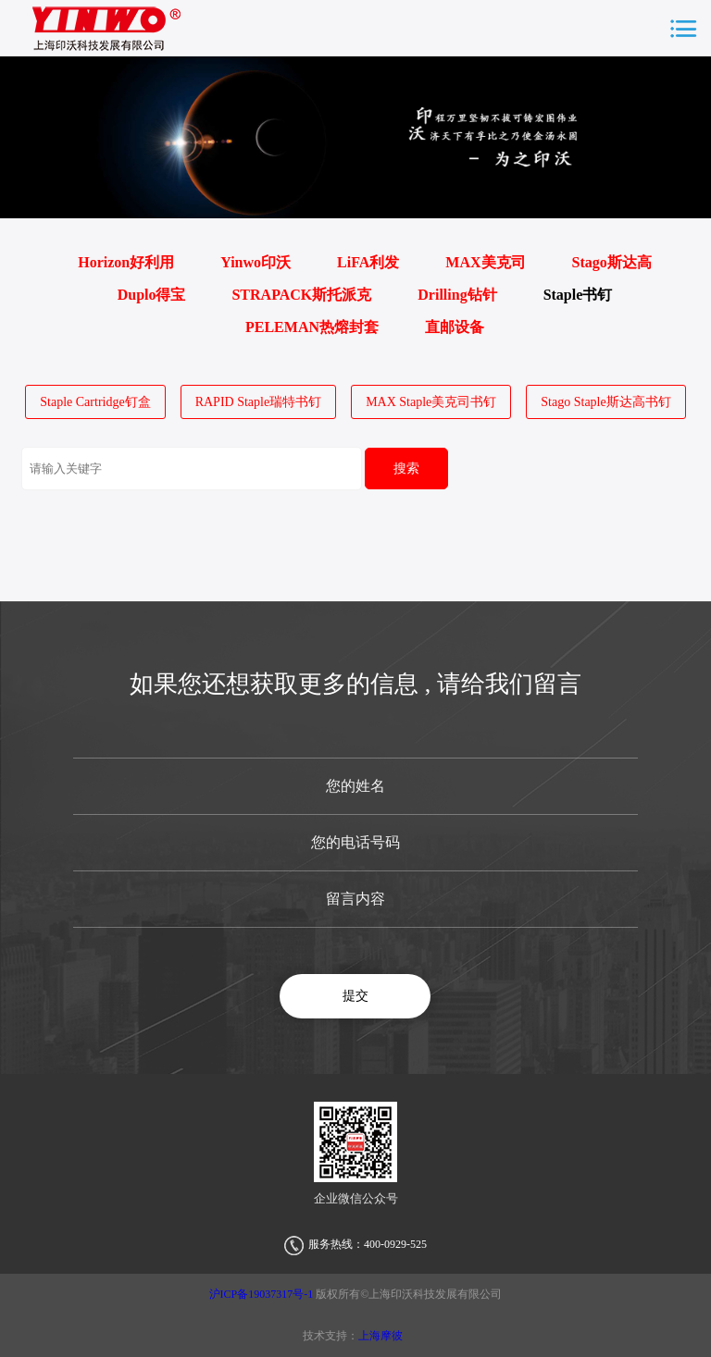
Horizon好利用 (126, 262)
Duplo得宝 (152, 294)
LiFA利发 (368, 262)
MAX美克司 (485, 262)
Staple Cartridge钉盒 (95, 402)
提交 (355, 996)
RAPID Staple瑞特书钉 (258, 402)
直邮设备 (454, 327)
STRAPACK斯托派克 (301, 294)
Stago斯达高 (612, 262)
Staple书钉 (578, 294)
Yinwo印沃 (255, 262)
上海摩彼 (380, 1335)
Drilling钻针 (457, 294)
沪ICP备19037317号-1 (263, 1294)
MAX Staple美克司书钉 (431, 402)
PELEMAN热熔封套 (312, 327)
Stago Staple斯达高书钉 (605, 402)
